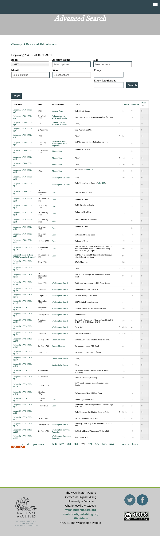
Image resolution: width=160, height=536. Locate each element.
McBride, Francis (59, 118)
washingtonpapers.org (80, 509)
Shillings (135, 104)
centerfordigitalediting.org (81, 514)
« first (25, 443)
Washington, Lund (60, 283)
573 (104, 443)
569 (76, 443)
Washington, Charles (61, 178)
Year (55, 70)
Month (15, 70)
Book (14, 59)
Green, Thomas (58, 340)
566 (54, 443)
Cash (54, 192)
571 (90, 443)
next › (125, 443)
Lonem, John (57, 111)
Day (95, 59)
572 (97, 443)
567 (61, 443)
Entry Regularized (105, 80)
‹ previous (38, 443)
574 (111, 443)
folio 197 (101, 183)
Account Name (61, 59)
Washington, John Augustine (59, 144)
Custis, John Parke (60, 359)
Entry (97, 70)
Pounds (126, 104)
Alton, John (57, 151)
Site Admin (80, 518)
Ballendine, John (59, 141)
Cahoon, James (58, 116)
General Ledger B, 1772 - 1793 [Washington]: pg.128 (24, 256)
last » (135, 443)
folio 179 (89, 169)
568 (69, 443)
